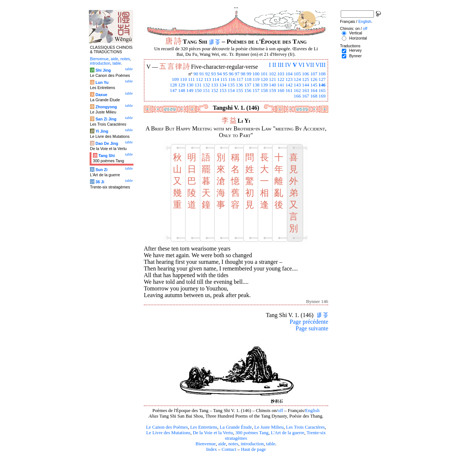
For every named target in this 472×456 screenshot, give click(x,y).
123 (288, 79)
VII (310, 65)
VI (301, 65)
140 (272, 85)
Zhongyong (106, 107)
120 (264, 79)
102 (272, 73)
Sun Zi (102, 169)
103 (280, 73)
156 (247, 90)
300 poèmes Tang (251, 432)
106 (305, 73)
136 (239, 85)
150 (198, 90)
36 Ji (100, 182)
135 (231, 85)
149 (189, 90)
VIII (320, 65)
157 (256, 90)
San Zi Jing (106, 119)
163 (305, 90)
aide (222, 443)
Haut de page (253, 449)
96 (231, 73)
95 (225, 73)
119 (256, 79)
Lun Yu (102, 82)
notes (233, 443)
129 (181, 85)
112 (199, 79)
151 (206, 90)
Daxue (101, 94)
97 (237, 73)
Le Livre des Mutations (168, 432)
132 (206, 85)
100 (256, 73)
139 (264, 85)
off (280, 410)
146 (322, 85)
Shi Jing (103, 70)
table (270, 443)
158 (264, 90)
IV (288, 65)
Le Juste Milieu (269, 427)
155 (239, 90)
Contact (229, 449)
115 (223, 79)
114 (215, 79)
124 (297, 79)
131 (198, 85)
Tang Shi (106, 155)
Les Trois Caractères (305, 427)
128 (173, 85)
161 (288, 90)
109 (175, 79)
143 (297, 85)
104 (288, 73)
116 (231, 79)
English (312, 410)
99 (249, 73)
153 (222, 90)
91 (201, 73)
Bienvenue (205, 443)
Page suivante (312, 328)
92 (207, 73)
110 (183, 79)
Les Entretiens (204, 427)
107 (313, 73)
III (281, 65)
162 (297, 90)
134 (222, 85)
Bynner (355, 56)
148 (181, 90)
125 (305, 79)
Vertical (355, 33)
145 (313, 85)
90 (196, 73)
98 (243, 73)
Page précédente (309, 322)
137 (247, 85)
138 (256, 85)
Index (211, 449)
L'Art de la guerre (287, 432)
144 (305, 85)
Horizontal (358, 38)
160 (280, 90)
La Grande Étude (236, 427)
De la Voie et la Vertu (213, 432)
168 (313, 96)
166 (297, 96)
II (274, 65)
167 (305, 96)
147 (173, 90)
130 (189, 85)
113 (207, 79)
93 (213, 73)
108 (322, 73)
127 (322, 79)
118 (247, 79)
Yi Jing (102, 131)
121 (272, 79)
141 (280, 85)
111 (191, 79)
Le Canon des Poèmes (167, 427)
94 (219, 73)
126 (313, 79)
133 (214, 85)
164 (313, 90)
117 (239, 79)
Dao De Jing (107, 143)
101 (264, 73)
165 (322, 90)
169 (322, 96)
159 (272, 90)
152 (214, 90)
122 (280, 79)
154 (231, 90)
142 (288, 85)
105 (297, 73)
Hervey (355, 50)
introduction (252, 443)
